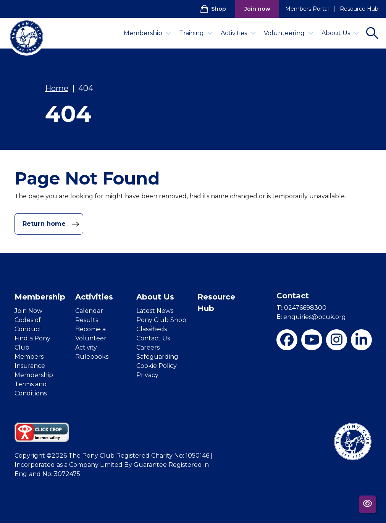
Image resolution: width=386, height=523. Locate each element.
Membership (147, 33)
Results (86, 320)
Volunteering (289, 33)
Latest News (154, 310)
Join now (257, 8)
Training (196, 33)
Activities (238, 33)
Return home (51, 223)
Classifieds (151, 329)
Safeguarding (157, 356)
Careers (148, 347)
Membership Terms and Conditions (34, 384)
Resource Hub (359, 8)
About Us (340, 33)
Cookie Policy (156, 365)
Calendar (89, 310)
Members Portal (307, 8)
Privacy (147, 375)
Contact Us (153, 338)
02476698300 (301, 307)
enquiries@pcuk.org (311, 317)
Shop (213, 9)
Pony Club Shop (161, 320)
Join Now (28, 310)
